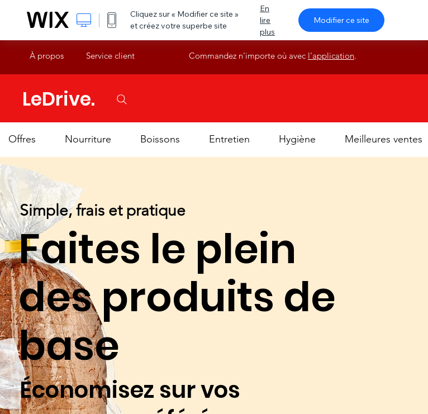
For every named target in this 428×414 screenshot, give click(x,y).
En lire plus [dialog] (267, 20)
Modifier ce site (341, 20)
